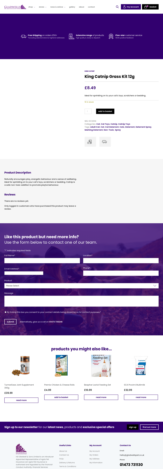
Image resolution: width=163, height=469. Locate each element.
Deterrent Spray (143, 127)
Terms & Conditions (67, 466)
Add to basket (105, 111)
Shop (30, 7)
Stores (41, 7)
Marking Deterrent (94, 130)
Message (8, 293)
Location (87, 255)
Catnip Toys (124, 124)
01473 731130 (131, 465)
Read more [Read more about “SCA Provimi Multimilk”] (141, 397)
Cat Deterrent (112, 127)
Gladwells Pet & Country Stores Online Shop (15, 7)
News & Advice (56, 7)
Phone (86, 268)
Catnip (114, 124)
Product (8, 280)
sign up (132, 427)
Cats (122, 127)
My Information (96, 462)
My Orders (94, 455)
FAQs (61, 459)
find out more (149, 427)
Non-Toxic (109, 130)
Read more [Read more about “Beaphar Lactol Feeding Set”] (101, 397)
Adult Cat (95, 127)
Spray (118, 130)
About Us (63, 451)
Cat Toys (105, 124)
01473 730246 (56, 321)
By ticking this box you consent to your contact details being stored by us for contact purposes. (54, 312)
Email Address (11, 268)
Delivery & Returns (67, 462)
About (81, 7)
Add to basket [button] (61, 397)
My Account (95, 451)
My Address (94, 459)
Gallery (72, 7)
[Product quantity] (88, 111)
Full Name (9, 255)
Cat (98, 124)
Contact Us (64, 455)
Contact (91, 7)
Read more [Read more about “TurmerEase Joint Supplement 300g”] (21, 400)
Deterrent (130, 127)
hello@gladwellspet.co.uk (132, 455)
